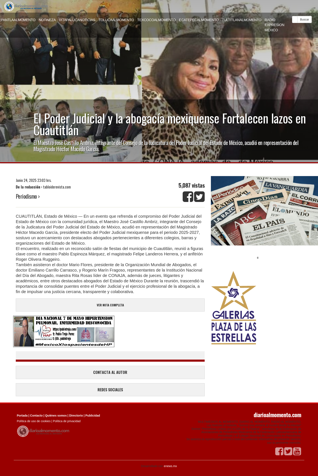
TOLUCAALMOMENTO (116, 20)
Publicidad (92, 415)
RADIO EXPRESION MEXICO (274, 25)
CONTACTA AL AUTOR (110, 372)
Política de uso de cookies (34, 421)
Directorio (76, 415)
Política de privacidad (67, 421)
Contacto (36, 415)
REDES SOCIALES (110, 389)
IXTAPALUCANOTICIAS (77, 20)
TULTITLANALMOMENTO (241, 20)
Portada (22, 415)
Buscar (304, 19)
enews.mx (170, 466)
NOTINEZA (47, 20)
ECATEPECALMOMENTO (199, 20)
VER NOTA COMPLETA (110, 305)
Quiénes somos (56, 415)
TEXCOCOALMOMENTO (156, 20)
